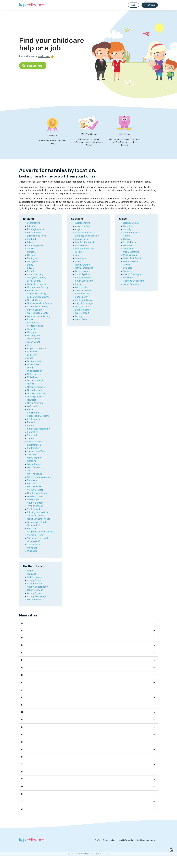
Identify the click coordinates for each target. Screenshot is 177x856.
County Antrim (34, 583)
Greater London (35, 496)
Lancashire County (36, 293)
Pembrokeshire (130, 261)
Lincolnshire (33, 364)
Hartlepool (32, 332)
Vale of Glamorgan (132, 274)
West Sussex (33, 467)
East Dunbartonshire (85, 242)
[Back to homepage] (31, 5)
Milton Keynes (34, 374)
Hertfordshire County (37, 287)
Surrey (30, 438)
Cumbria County (35, 274)
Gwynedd (128, 248)
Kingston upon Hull (36, 348)
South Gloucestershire (38, 428)
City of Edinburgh (84, 303)
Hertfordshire (33, 335)
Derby (30, 265)
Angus (78, 229)
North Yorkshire (35, 403)
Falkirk (78, 252)
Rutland (31, 422)
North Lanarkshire (84, 268)
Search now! (32, 65)
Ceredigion (128, 229)
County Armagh (35, 590)
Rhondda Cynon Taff (133, 281)
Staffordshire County (37, 306)
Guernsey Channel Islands (40, 531)
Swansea (127, 268)
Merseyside (33, 499)
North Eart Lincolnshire (38, 519)
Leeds (30, 358)
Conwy (126, 239)
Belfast (30, 570)
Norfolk (30, 383)
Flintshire (127, 245)
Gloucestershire (35, 326)
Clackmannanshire (84, 232)
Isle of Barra (81, 319)
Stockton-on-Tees (36, 451)
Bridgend (31, 226)
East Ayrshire (82, 239)
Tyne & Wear (33, 544)
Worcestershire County (38, 316)
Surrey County (34, 310)
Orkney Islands (82, 271)
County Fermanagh (36, 596)
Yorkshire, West (35, 490)
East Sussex (33, 322)
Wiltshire (31, 461)
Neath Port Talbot (132, 258)
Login (133, 5)
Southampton (34, 445)
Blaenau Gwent (130, 223)
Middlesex (32, 551)
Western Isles (34, 599)
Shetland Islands (83, 290)
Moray (78, 261)
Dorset (30, 271)
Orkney (78, 316)
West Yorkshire (34, 486)
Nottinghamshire (35, 396)
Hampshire (32, 329)
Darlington (32, 258)
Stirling (78, 284)
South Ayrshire (82, 274)
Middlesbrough (34, 371)
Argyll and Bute (83, 226)
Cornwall (31, 255)
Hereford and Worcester (39, 477)
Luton (30, 367)
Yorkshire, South (35, 515)
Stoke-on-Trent (34, 441)
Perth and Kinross (84, 300)
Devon (30, 268)
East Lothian (81, 245)
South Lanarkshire (84, 281)
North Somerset (35, 390)
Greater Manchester (37, 493)
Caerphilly (128, 226)
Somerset (32, 435)
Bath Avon (32, 480)
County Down (34, 580)
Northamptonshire (36, 393)
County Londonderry (37, 587)
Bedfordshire (33, 223)
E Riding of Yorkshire (37, 512)
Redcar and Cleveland (38, 416)
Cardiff (126, 235)
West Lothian (81, 287)
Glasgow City (82, 306)
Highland (31, 574)
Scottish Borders (83, 277)
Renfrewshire (34, 419)
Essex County (34, 281)
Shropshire (32, 432)
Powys (126, 265)
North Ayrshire (82, 265)
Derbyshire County (36, 277)
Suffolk (30, 425)
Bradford (31, 239)
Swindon (31, 454)
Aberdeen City (82, 293)
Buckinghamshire (36, 229)
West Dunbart (82, 313)
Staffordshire (33, 448)
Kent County (33, 290)
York (29, 470)
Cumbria (31, 252)
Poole (30, 409)
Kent (29, 345)
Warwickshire (34, 458)
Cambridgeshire (35, 245)
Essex (30, 319)
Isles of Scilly (33, 338)
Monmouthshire (131, 252)
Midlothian (32, 377)
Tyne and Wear (35, 506)
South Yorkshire (35, 509)
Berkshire (31, 528)
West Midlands (34, 474)
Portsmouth (33, 412)
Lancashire (32, 351)
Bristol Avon (33, 483)
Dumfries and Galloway (87, 235)
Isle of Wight (33, 342)
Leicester (31, 355)
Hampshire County (36, 284)
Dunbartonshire (83, 310)
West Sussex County (37, 313)
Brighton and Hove (36, 235)
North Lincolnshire (36, 387)
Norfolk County (34, 300)
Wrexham (128, 277)
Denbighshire (129, 242)
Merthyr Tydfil (130, 255)
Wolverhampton (35, 464)
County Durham (35, 503)
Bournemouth (34, 232)
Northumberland (35, 380)
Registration (149, 5)
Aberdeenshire (82, 223)
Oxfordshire (33, 406)
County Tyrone (34, 593)
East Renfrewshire (84, 248)
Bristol (30, 242)
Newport (31, 400)
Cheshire (31, 248)
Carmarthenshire (131, 232)
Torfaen (127, 271)
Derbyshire (32, 261)
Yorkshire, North (35, 535)
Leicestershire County (38, 297)
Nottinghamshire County (39, 303)
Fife (77, 255)
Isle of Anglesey (131, 284)
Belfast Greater (34, 577)
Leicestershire (34, 361)
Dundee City (81, 297)
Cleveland (32, 548)
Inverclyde (80, 258)
